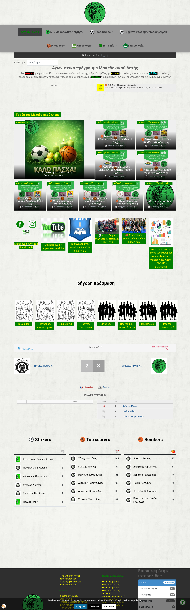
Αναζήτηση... (20, 62)
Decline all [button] (94, 606)
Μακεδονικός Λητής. (132, 365)
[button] (3, 606)
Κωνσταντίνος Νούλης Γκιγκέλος (145, 500)
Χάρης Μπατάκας (87, 458)
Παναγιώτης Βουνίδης (35, 467)
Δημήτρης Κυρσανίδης (90, 491)
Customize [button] (109, 606)
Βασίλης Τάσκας (87, 466)
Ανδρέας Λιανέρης (33, 485)
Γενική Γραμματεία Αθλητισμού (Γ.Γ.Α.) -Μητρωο (111, 590)
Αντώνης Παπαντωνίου (90, 483)
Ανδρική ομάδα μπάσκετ (108, 122)
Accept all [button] (80, 606)
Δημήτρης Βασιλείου (34, 493)
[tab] (86, 387)
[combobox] (42, 62)
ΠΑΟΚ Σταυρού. (43, 365)
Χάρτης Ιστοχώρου (69, 596)
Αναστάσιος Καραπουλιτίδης (38, 459)
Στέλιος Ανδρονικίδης (133, 416)
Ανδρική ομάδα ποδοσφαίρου (159, 183)
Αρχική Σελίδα (30, 31)
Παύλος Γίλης (129, 411)
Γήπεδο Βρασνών (160, 347)
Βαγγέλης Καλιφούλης (90, 474)
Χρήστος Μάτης (130, 406)
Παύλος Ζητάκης (142, 483)
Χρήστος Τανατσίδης (89, 499)
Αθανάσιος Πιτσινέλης (35, 476)
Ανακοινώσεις (22, 122)
